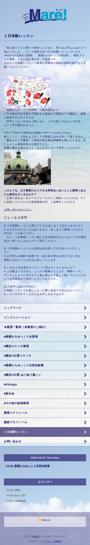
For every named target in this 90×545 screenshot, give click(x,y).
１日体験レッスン (15, 431)
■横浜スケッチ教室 (16, 346)
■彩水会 (9, 393)
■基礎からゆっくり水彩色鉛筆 (24, 365)
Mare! (36, 536)
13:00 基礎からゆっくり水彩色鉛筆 (28, 465)
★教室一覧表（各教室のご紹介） (26, 327)
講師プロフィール (15, 422)
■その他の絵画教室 (16, 403)
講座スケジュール (15, 412)
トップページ (13, 307)
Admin (57, 541)
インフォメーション (17, 317)
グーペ (47, 541)
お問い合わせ (13, 441)
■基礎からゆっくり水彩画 (21, 336)
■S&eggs (10, 384)
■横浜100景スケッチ (18, 355)
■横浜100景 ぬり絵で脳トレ (22, 374)
